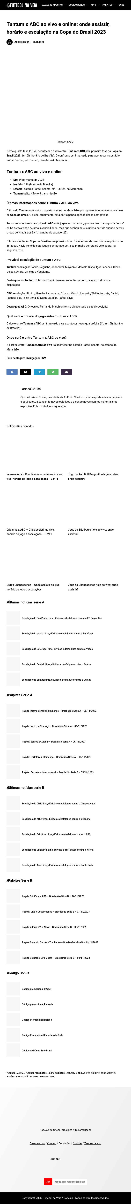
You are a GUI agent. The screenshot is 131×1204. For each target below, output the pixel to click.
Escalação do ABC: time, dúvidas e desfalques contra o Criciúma (56, 819)
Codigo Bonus (79, 5)
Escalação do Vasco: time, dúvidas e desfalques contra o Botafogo (57, 633)
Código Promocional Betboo (37, 1019)
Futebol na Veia (15, 1073)
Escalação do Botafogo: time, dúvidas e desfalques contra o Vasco (57, 649)
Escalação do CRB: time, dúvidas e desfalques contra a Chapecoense (58, 803)
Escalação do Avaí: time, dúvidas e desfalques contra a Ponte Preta (57, 865)
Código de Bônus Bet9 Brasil (37, 1050)
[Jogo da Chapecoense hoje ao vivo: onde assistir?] (96, 560)
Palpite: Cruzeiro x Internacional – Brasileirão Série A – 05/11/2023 (58, 772)
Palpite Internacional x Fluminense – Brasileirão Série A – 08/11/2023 (59, 711)
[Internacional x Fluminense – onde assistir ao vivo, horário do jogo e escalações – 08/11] (34, 450)
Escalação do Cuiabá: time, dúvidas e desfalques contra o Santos (56, 664)
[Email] (66, 372)
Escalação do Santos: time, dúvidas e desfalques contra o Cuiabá (56, 679)
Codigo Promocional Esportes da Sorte (42, 1035)
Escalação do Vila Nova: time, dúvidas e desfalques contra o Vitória (57, 849)
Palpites (110, 5)
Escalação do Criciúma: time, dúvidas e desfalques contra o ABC (56, 834)
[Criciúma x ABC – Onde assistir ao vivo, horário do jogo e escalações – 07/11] (34, 505)
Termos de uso (92, 1143)
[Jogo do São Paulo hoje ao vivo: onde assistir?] (96, 505)
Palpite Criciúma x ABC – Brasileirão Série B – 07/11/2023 (53, 896)
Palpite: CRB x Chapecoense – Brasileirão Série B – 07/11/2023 (56, 911)
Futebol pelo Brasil (36, 1073)
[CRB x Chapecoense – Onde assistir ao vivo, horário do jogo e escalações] (34, 560)
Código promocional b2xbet (36, 989)
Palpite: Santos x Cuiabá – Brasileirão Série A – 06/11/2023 (53, 741)
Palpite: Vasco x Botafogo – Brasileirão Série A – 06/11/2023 (54, 726)
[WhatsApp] (53, 372)
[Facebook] (12, 372)
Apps (96, 5)
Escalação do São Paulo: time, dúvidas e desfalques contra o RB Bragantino (62, 618)
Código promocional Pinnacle (37, 1004)
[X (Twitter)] (25, 372)
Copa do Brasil (57, 1073)
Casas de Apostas (54, 5)
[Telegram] (39, 372)
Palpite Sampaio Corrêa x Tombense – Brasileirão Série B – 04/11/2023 (60, 942)
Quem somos (37, 1143)
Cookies (77, 1143)
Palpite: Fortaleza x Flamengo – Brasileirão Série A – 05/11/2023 (56, 757)
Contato (51, 1143)
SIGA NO (55, 1159)
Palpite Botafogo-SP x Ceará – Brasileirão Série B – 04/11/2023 (56, 957)
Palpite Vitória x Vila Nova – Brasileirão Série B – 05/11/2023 (54, 927)
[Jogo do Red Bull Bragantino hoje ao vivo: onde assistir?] (96, 450)
